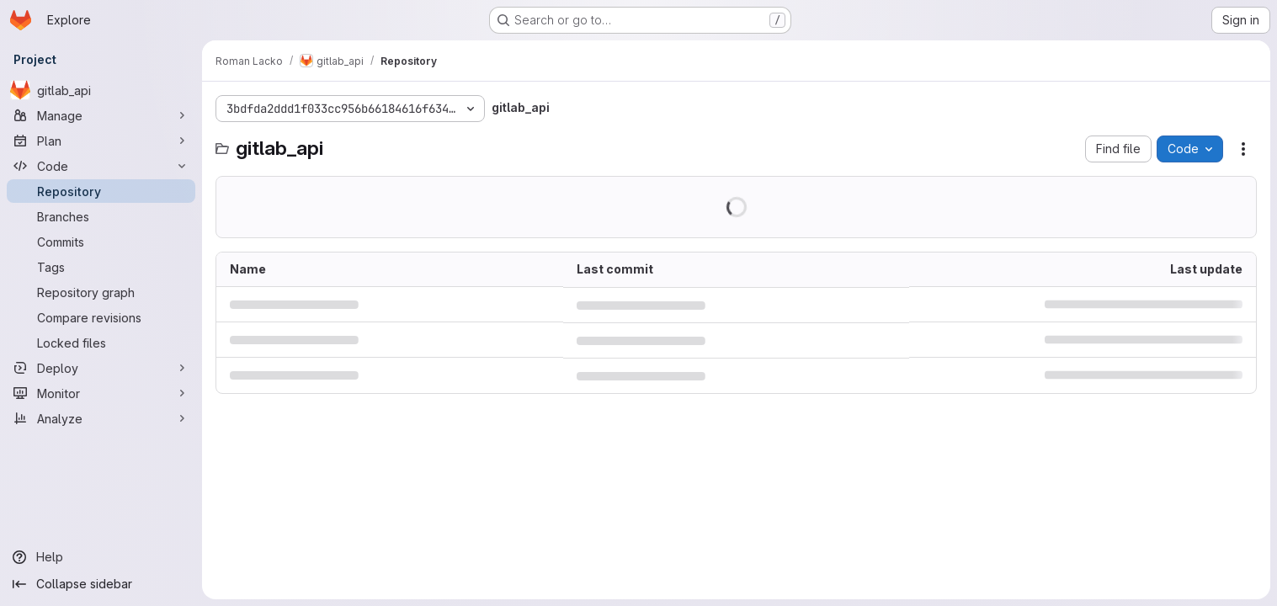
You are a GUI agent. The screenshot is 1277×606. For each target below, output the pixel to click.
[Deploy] (101, 368)
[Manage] (101, 115)
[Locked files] (101, 342)
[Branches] (101, 216)
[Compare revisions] (101, 317)
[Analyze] (101, 418)
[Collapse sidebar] (101, 584)
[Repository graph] (101, 292)
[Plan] (101, 140)
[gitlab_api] (101, 90)
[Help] (101, 557)
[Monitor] (101, 393)
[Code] (101, 166)
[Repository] (101, 191)
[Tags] (101, 267)
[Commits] (101, 241)
